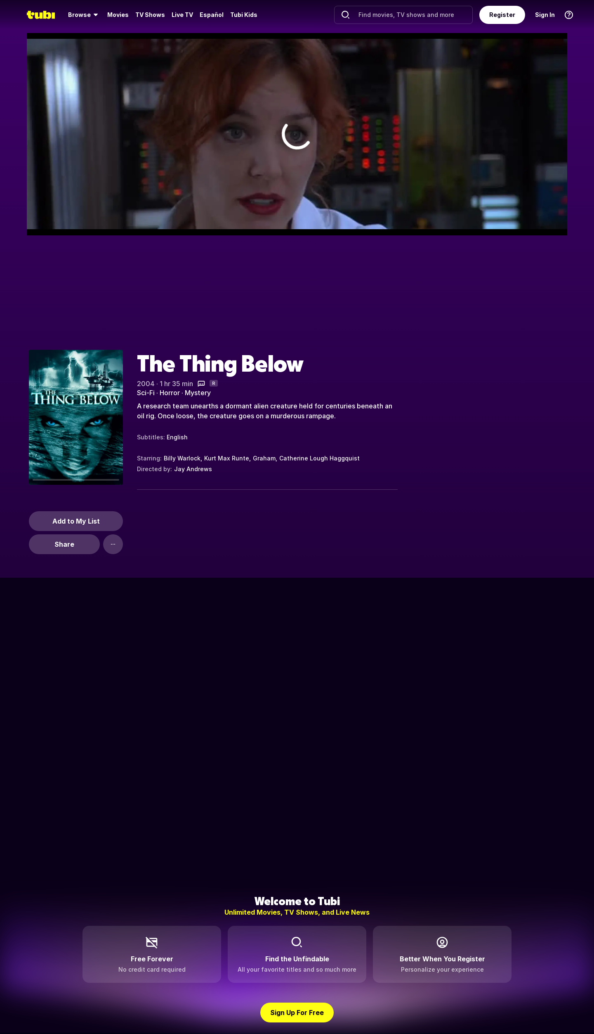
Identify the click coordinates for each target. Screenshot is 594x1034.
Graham (264, 458)
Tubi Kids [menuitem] (243, 14)
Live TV (182, 14)
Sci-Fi (146, 393)
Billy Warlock (182, 458)
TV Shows (150, 14)
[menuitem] (84, 15)
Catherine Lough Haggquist (319, 458)
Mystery (198, 393)
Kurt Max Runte (226, 458)
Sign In (545, 14)
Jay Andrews (193, 468)
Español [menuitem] (212, 14)
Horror (170, 393)
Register (502, 14)
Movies (118, 14)
